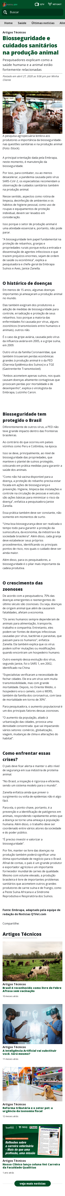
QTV (40, 4)
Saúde (22, 23)
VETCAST (55, 4)
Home (8, 23)
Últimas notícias (43, 23)
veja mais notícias (33, 1183)
